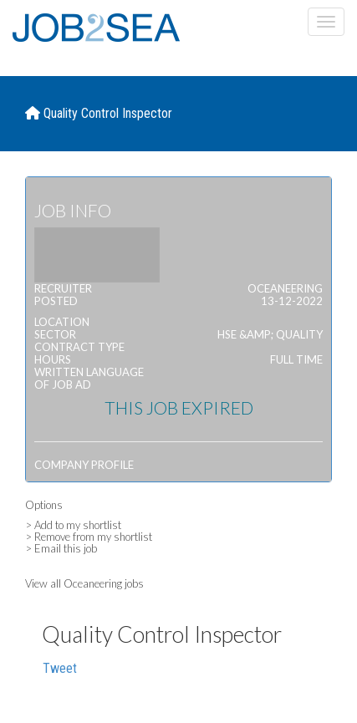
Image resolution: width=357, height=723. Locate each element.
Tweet (60, 668)
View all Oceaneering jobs (84, 583)
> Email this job (61, 548)
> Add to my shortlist (73, 525)
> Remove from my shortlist (88, 536)
